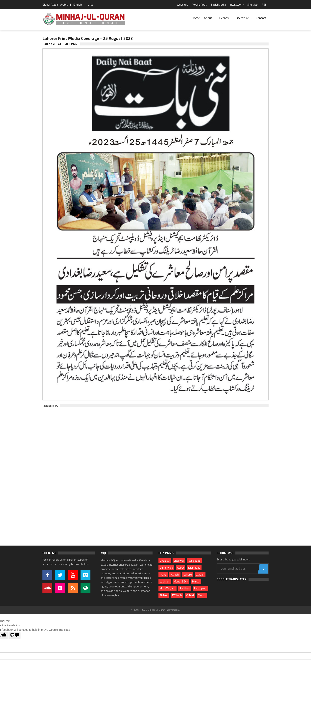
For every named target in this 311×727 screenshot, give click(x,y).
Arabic (64, 4)
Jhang (163, 574)
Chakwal (179, 560)
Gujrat (180, 567)
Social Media (218, 4)
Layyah (200, 574)
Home (196, 17)
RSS (264, 4)
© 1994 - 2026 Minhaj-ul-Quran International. (155, 610)
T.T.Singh (177, 595)
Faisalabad (194, 560)
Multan (196, 581)
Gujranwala (166, 567)
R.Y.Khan (184, 588)
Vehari (190, 595)
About (208, 17)
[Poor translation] (14, 635)
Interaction (236, 4)
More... (202, 595)
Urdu (90, 4)
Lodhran (165, 581)
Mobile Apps (199, 4)
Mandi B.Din (181, 581)
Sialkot (164, 595)
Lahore (187, 574)
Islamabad (194, 567)
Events (224, 17)
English (77, 4)
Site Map (252, 4)
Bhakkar (165, 560)
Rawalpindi (200, 588)
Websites (182, 4)
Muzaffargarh (167, 588)
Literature (242, 17)
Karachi (175, 574)
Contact (261, 17)
